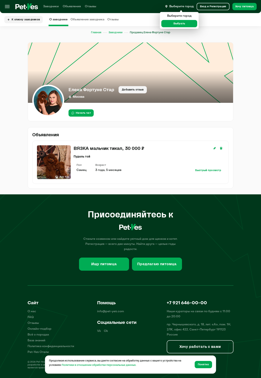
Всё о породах (38, 334)
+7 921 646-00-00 (187, 303)
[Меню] (7, 6)
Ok (106, 331)
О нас (32, 311)
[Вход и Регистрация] (213, 6)
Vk (99, 331)
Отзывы (90, 6)
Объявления (72, 6)
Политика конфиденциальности (51, 346)
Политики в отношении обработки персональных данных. (99, 365)
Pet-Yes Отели (38, 352)
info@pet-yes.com (110, 311)
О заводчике (58, 19)
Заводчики (51, 6)
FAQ (31, 317)
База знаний (36, 340)
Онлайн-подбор (39, 329)
